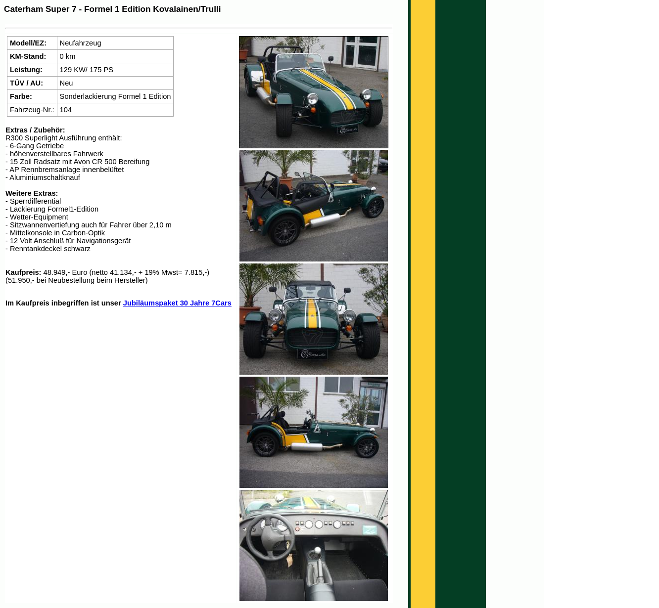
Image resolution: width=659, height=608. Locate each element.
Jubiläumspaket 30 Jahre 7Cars (177, 303)
